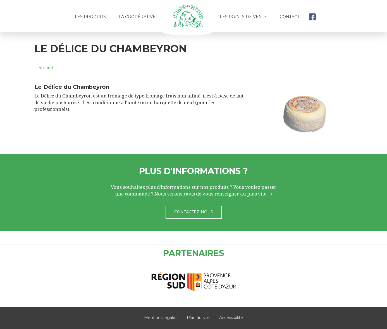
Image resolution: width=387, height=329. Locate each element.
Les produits (90, 16)
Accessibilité (231, 317)
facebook (312, 17)
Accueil (188, 18)
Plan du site (198, 317)
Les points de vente (243, 16)
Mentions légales (160, 317)
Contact (289, 16)
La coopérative (137, 16)
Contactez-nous (193, 211)
